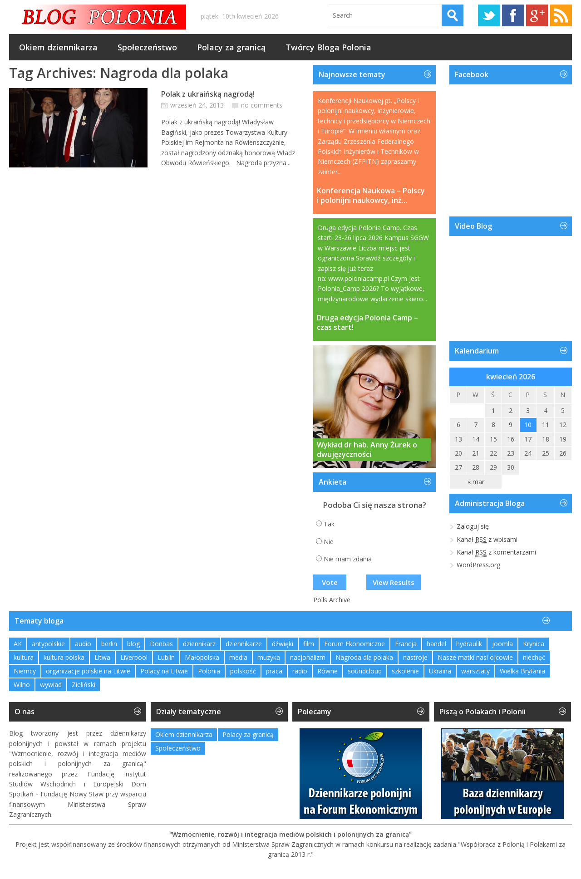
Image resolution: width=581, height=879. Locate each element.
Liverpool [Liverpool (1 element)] (134, 657)
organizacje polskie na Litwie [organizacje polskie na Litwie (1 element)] (88, 671)
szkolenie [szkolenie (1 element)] (405, 671)
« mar (476, 481)
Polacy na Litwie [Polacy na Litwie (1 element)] (164, 671)
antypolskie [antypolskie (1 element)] (48, 643)
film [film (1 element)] (308, 643)
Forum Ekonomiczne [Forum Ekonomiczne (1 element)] (354, 643)
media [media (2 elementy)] (238, 657)
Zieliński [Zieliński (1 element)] (83, 684)
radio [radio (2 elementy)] (299, 671)
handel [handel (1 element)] (436, 643)
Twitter (489, 15)
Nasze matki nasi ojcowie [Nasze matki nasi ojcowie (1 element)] (475, 657)
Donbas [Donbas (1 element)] (161, 643)
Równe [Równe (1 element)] (327, 671)
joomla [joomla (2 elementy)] (502, 643)
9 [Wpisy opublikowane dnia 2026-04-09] (510, 424)
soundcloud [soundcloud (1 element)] (365, 671)
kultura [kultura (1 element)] (24, 657)
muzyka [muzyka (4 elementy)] (268, 657)
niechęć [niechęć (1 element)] (534, 657)
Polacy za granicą (231, 47)
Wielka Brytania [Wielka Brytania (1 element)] (522, 671)
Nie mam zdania (348, 559)
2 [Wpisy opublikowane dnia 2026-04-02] (510, 410)
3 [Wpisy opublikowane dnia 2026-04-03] (528, 410)
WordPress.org (478, 564)
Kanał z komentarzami (496, 552)
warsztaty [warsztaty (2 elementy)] (475, 671)
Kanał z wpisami (487, 539)
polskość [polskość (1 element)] (243, 671)
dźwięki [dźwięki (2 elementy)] (282, 643)
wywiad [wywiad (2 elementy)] (51, 684)
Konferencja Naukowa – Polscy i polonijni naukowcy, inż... (371, 195)
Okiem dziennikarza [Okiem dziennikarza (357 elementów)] (183, 734)
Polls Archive (331, 599)
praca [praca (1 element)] (274, 671)
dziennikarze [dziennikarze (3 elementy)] (244, 643)
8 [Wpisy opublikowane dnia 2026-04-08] (493, 424)
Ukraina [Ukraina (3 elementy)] (440, 671)
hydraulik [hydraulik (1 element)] (469, 643)
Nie (329, 541)
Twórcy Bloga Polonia (328, 47)
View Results (393, 582)
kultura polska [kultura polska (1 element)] (64, 657)
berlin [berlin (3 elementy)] (109, 643)
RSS (561, 15)
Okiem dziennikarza (58, 47)
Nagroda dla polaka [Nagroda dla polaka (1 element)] (364, 657)
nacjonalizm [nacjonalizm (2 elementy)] (307, 657)
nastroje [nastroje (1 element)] (415, 657)
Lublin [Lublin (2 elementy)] (166, 657)
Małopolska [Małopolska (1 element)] (202, 657)
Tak (329, 524)
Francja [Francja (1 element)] (406, 643)
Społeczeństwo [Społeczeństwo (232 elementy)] (178, 748)
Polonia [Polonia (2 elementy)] (209, 671)
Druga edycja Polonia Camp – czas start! (367, 322)
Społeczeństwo (147, 47)
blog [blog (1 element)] (133, 643)
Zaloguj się (473, 526)
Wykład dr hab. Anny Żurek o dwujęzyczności (367, 449)
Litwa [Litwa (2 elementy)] (102, 657)
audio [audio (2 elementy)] (83, 643)
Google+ (537, 15)
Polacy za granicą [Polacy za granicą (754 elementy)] (248, 734)
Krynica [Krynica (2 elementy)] (533, 643)
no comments (261, 105)
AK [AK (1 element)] (18, 643)
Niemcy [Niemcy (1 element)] (25, 671)
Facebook (513, 15)
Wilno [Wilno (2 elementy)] (22, 684)
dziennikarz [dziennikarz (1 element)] (199, 643)
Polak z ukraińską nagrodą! (208, 94)
